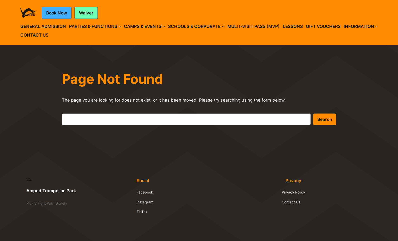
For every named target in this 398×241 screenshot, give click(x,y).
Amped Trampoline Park (51, 190)
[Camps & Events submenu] (163, 26)
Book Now (56, 12)
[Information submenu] (376, 26)
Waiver (86, 12)
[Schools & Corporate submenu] (223, 26)
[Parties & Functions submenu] (119, 26)
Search (324, 119)
